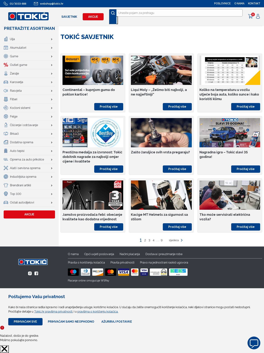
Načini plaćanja (130, 254)
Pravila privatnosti (122, 262)
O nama (73, 254)
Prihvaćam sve (25, 321)
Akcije (93, 16)
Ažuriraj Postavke (116, 321)
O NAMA (239, 3)
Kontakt (254, 3)
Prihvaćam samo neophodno (71, 321)
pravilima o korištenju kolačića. (97, 311)
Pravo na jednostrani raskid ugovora (164, 262)
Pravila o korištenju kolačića (86, 262)
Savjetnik (69, 16)
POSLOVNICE (222, 3)
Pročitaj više (109, 106)
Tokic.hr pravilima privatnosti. (53, 311)
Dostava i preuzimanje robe (163, 254)
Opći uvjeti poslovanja (99, 254)
